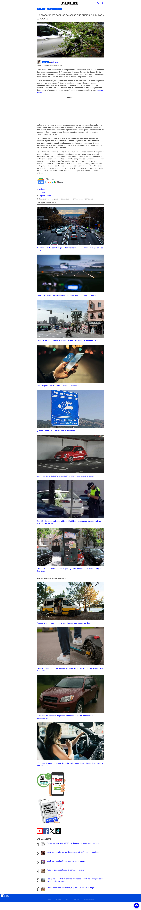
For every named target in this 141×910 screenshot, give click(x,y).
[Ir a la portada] (69, 3)
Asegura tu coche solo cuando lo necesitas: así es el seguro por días (70, 603)
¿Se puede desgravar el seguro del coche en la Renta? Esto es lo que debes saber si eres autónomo (70, 744)
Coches (41, 9)
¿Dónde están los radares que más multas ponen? (70, 411)
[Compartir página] (102, 3)
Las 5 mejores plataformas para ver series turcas (63, 862)
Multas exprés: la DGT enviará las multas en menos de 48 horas (70, 366)
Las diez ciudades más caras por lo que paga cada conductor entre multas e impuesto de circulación (70, 550)
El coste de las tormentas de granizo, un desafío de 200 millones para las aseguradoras (70, 697)
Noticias (42, 189)
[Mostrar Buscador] (98, 3)
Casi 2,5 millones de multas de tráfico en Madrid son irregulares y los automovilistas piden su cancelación (70, 502)
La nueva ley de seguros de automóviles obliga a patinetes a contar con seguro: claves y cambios (70, 649)
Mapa (49, 899)
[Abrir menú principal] (39, 3)
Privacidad (76, 899)
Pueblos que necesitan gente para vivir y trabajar (63, 871)
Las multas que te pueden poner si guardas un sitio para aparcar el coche (70, 456)
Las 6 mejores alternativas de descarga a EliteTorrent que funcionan (70, 853)
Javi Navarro (55, 62)
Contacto (58, 899)
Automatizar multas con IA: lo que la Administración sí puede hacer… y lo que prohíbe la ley (70, 229)
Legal (67, 899)
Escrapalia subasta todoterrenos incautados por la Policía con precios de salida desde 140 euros (72, 880)
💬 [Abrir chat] (136, 905)
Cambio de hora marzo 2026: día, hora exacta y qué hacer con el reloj (71, 844)
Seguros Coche (55, 9)
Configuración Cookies (89, 899)
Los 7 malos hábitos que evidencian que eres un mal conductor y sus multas (70, 275)
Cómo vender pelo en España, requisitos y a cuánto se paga (67, 889)
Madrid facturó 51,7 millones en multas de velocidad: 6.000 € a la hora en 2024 (70, 320)
